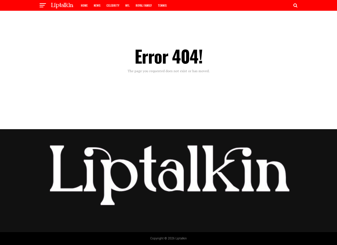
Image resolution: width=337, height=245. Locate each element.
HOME (84, 5)
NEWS (97, 5)
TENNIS (162, 5)
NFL (127, 5)
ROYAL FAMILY (144, 5)
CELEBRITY (112, 5)
